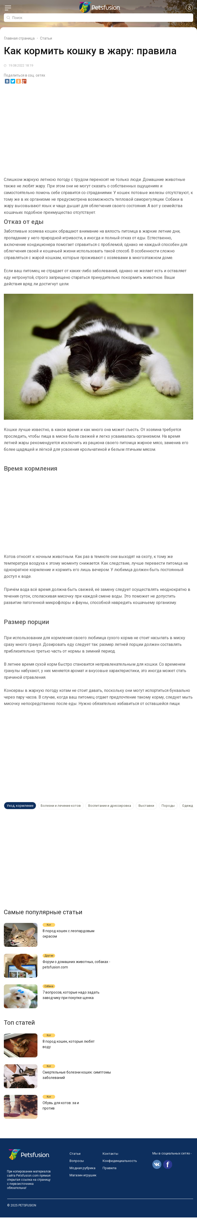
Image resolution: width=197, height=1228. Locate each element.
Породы (168, 806)
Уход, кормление (20, 806)
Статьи (75, 1164)
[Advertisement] (98, 127)
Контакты (110, 1164)
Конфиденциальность (120, 1171)
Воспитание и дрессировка (109, 806)
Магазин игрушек (83, 1186)
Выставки (146, 806)
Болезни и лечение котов (61, 806)
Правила (109, 1178)
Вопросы (77, 1171)
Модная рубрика (82, 1178)
